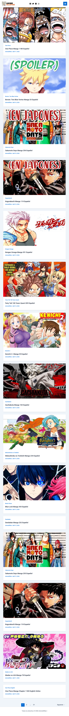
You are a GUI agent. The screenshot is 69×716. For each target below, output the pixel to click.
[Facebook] (30, 4)
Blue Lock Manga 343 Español (16, 507)
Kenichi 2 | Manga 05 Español (16, 354)
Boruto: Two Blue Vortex (11, 96)
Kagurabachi (8, 198)
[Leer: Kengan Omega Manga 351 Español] (34, 228)
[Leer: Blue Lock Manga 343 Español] (34, 483)
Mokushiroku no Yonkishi (12, 452)
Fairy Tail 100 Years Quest (12, 300)
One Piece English (10, 688)
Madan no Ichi (9, 672)
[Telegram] (36, 4)
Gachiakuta (8, 401)
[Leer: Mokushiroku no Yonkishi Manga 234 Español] (34, 432)
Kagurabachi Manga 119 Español (17, 201)
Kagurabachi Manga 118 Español (17, 624)
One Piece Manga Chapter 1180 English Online (22, 691)
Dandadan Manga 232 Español (16, 523)
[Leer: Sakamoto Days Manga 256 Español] (34, 126)
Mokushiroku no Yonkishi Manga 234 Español (22, 456)
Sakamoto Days (9, 147)
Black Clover (8, 503)
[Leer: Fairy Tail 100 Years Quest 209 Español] (34, 279)
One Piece (8, 45)
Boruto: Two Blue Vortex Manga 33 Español (21, 100)
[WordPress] (39, 4)
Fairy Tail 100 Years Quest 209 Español (20, 303)
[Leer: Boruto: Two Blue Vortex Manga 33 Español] (34, 76)
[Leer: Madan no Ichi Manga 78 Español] (34, 651)
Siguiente (61, 705)
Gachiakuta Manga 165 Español (17, 405)
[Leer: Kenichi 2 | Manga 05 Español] (34, 330)
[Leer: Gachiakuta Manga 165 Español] (34, 381)
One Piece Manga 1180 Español (17, 49)
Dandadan (7, 519)
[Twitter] (33, 4)
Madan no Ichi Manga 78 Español (17, 675)
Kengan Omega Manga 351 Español (18, 252)
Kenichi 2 (7, 351)
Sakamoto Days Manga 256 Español (18, 150)
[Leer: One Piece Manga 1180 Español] (34, 25)
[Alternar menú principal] (65, 4)
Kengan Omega (9, 249)
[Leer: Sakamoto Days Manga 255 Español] (34, 549)
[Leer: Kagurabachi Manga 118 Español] (34, 600)
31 (34, 705)
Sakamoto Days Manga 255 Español (18, 573)
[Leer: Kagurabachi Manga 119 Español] (34, 177)
